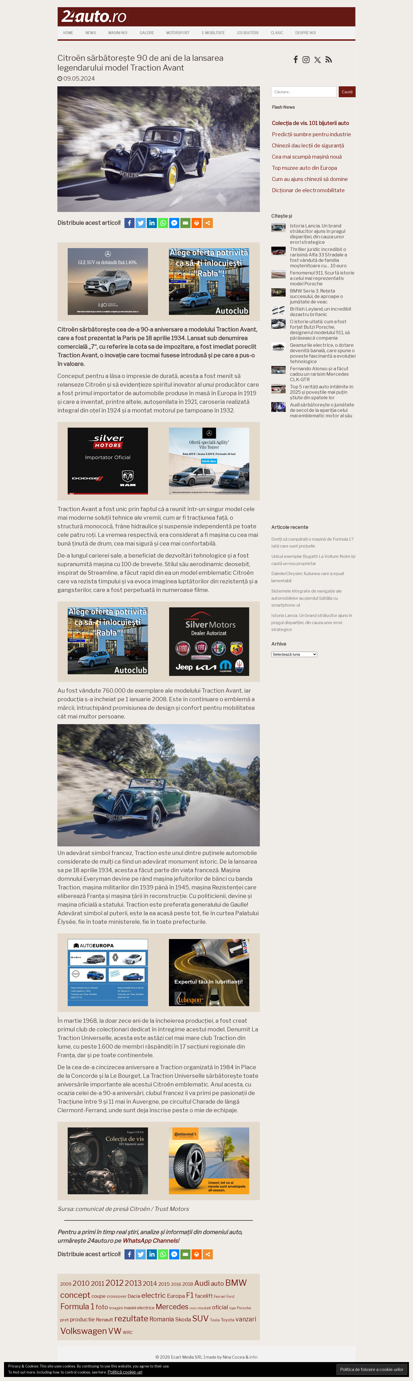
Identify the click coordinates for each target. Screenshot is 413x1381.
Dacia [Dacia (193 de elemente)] (134, 1296)
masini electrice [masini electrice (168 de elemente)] (139, 1307)
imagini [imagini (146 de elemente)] (116, 1308)
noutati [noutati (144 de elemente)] (204, 1308)
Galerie (147, 33)
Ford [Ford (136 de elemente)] (230, 1296)
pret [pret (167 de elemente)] (64, 1319)
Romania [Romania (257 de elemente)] (161, 1319)
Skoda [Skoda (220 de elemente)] (183, 1319)
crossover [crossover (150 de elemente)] (116, 1296)
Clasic (277, 33)
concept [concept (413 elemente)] (75, 1295)
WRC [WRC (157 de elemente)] (128, 1332)
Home (68, 33)
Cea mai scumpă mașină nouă (307, 157)
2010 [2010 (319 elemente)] (81, 1283)
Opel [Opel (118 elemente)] (232, 1308)
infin (254, 1357)
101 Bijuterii (247, 33)
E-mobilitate (213, 33)
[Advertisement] (314, 471)
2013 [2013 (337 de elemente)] (133, 1283)
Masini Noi (117, 33)
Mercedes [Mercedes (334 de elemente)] (172, 1306)
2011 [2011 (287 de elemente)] (97, 1283)
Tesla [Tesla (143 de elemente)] (215, 1320)
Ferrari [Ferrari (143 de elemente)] (219, 1296)
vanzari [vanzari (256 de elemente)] (245, 1319)
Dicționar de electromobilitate (308, 190)
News (90, 33)
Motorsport (178, 33)
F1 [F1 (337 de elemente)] (190, 1295)
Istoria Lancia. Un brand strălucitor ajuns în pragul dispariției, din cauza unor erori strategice (311, 622)
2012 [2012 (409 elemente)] (115, 1283)
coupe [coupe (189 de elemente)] (98, 1296)
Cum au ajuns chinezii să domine (310, 179)
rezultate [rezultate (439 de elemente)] (131, 1318)
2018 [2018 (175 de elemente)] (187, 1284)
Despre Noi (305, 33)
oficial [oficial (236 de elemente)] (220, 1307)
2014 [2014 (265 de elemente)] (150, 1283)
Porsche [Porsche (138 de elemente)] (244, 1308)
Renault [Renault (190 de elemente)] (104, 1319)
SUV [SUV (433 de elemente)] (200, 1318)
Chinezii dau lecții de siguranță (308, 146)
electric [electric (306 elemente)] (153, 1295)
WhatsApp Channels (150, 1240)
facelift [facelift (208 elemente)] (204, 1296)
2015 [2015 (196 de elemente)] (164, 1284)
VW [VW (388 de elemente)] (115, 1331)
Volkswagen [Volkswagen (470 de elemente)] (83, 1331)
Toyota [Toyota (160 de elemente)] (227, 1319)
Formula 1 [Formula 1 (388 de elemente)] (77, 1306)
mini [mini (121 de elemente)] (193, 1308)
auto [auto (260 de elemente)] (217, 1283)
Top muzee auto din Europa (304, 168)
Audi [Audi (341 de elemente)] (202, 1283)
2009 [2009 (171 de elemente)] (65, 1284)
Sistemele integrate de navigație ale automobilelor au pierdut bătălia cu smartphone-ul (306, 598)
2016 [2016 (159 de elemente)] (176, 1284)
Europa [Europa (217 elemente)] (176, 1296)
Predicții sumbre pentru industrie (311, 134)
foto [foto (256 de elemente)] (102, 1307)
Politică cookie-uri (125, 1372)
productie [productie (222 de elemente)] (82, 1319)
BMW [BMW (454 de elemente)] (236, 1283)
